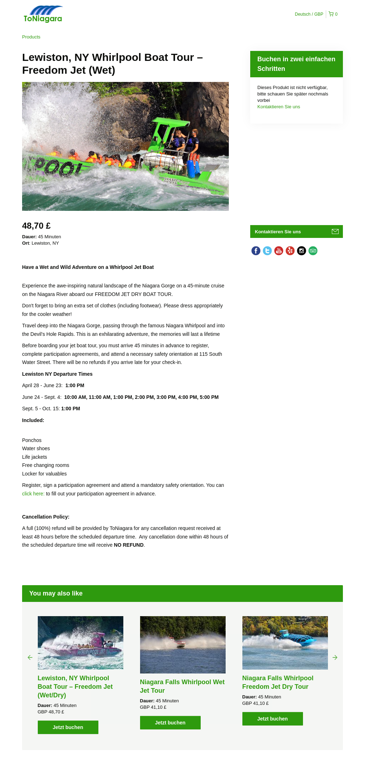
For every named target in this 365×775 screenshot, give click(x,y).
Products (31, 37)
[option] (80, 675)
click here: (34, 493)
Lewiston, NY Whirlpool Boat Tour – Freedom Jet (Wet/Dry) (75, 687)
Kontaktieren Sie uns (278, 106)
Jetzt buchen (68, 727)
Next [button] (335, 657)
